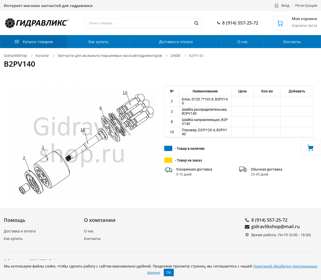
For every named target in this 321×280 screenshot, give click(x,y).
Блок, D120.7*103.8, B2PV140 (205, 101)
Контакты (292, 41)
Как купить (99, 41)
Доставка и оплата (176, 41)
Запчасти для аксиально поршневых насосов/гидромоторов (110, 55)
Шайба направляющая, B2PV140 (205, 122)
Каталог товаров (38, 41)
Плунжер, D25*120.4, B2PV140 (204, 132)
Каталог (42, 55)
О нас (242, 41)
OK (168, 272)
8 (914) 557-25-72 (269, 220)
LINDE (176, 55)
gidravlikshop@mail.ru (275, 226)
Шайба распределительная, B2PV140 (204, 111)
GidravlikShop (15, 55)
